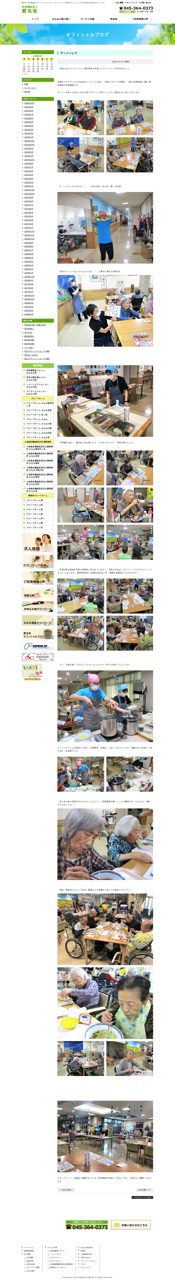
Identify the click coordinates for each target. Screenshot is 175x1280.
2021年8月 (28, 201)
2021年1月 (28, 228)
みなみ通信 (31, 1271)
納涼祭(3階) (29, 344)
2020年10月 (29, 239)
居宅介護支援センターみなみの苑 (36, 378)
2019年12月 (29, 277)
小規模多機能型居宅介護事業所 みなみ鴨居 (39, 462)
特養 (26, 84)
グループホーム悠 (34, 514)
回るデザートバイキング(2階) (37, 351)
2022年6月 (28, 171)
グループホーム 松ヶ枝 (37, 415)
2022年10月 (29, 160)
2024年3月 (28, 130)
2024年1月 (28, 137)
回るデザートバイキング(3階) (37, 359)
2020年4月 (28, 262)
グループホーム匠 (34, 505)
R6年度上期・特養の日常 (35, 325)
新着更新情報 (29, 1251)
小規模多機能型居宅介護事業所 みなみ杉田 (39, 483)
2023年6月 (28, 149)
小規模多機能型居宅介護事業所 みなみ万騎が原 (39, 469)
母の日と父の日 (31, 355)
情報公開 (30, 1261)
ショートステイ (55, 1254)
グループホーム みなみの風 (39, 428)
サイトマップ (131, 3)
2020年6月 (28, 254)
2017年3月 (28, 288)
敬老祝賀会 (29, 336)
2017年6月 (28, 284)
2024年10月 (29, 103)
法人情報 (27, 1254)
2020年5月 (28, 258)
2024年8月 (28, 111)
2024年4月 (28, 126)
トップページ (29, 1247)
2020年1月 (28, 273)
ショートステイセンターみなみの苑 (37, 385)
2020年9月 (28, 243)
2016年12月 (29, 296)
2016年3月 (28, 314)
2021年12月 (29, 190)
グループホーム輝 (34, 523)
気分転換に (29, 329)
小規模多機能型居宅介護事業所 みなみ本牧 (39, 454)
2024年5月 (28, 122)
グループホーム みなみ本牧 (39, 410)
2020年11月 (29, 235)
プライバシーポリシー (89, 1261)
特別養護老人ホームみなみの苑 (35, 371)
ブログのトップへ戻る (143, 1197)
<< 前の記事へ (66, 1190)
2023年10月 (29, 145)
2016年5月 (28, 307)
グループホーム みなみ (37, 419)
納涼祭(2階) (29, 340)
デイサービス (30, 88)
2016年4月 (28, 311)
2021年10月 (29, 194)
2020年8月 (28, 246)
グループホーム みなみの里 (39, 424)
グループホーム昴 (34, 509)
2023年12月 (29, 141)
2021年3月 (28, 220)
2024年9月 (28, 107)
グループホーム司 (34, 527)
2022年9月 (28, 164)
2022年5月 (28, 175)
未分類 (27, 92)
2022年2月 (28, 183)
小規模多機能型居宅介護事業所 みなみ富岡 (39, 475)
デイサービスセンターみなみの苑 (36, 392)
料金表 (113, 19)
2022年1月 (28, 186)
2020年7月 (28, 250)
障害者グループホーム (37, 496)
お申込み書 (31, 1264)
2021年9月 (28, 198)
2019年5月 (28, 280)
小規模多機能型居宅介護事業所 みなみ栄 (39, 490)
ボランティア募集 (33, 1267)
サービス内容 (88, 19)
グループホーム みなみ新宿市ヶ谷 (40, 404)
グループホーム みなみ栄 (38, 437)
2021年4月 (28, 216)
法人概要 (119, 3)
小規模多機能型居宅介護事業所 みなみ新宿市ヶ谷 (39, 448)
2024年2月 (28, 133)
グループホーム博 (34, 500)
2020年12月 (29, 231)
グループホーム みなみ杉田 (39, 433)
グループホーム (38, 399)
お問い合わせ (145, 3)
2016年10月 (29, 299)
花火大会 (28, 333)
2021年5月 (28, 213)
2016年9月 (28, 303)
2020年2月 (28, 269)
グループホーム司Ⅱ (35, 518)
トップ (35, 19)
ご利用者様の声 (140, 19)
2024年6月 (28, 118)
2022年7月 (28, 167)
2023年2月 (28, 156)
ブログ (83, 1264)
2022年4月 (28, 179)
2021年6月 (28, 209)
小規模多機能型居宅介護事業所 (37, 442)
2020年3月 (28, 265)
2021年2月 (28, 224)
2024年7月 (28, 115)
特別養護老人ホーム (57, 1251)
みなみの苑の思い (61, 19)
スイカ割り (29, 348)
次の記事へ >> (144, 1190)
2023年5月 (28, 152)
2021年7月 (28, 205)
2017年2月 (28, 292)
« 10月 (24, 74)
